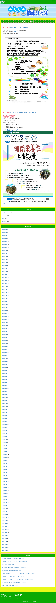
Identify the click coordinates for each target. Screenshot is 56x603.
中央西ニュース (5, 212)
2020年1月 (4, 451)
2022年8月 (4, 361)
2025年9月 (4, 250)
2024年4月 (4, 301)
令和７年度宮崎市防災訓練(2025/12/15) (11, 585)
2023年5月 (4, 334)
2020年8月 (4, 433)
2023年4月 (4, 337)
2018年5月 (4, 511)
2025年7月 (4, 256)
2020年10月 (4, 427)
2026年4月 (4, 229)
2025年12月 (4, 241)
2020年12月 (4, 421)
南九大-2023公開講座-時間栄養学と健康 (23, 113)
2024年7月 (4, 292)
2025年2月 (4, 271)
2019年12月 (4, 454)
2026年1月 (4, 238)
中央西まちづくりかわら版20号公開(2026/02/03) (13, 576)
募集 (3, 218)
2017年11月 (4, 529)
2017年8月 (4, 538)
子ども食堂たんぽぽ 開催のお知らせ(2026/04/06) (13, 558)
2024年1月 (4, 310)
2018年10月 (4, 496)
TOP (4, 203)
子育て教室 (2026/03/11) (8, 564)
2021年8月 (4, 397)
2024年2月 (4, 307)
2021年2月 (4, 415)
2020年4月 (4, 442)
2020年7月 (4, 436)
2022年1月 (4, 382)
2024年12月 (4, 277)
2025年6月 (4, 259)
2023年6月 (4, 331)
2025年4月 (4, 265)
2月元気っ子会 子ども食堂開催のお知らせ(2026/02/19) (14, 567)
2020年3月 (4, 445)
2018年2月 (4, 520)
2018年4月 (4, 514)
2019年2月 (4, 484)
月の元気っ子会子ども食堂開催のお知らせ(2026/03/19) (14, 561)
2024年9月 (4, 286)
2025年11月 (4, 244)
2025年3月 (4, 268)
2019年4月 (4, 478)
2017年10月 (4, 532)
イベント (4, 215)
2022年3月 (4, 376)
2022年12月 (4, 349)
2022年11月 (4, 352)
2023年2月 (4, 343)
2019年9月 (4, 463)
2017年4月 (4, 550)
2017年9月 (4, 535)
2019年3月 (4, 481)
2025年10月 (4, 247)
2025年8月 (4, 253)
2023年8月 (4, 325)
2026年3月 (4, 232)
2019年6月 (4, 472)
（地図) (15, 32)
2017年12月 (4, 526)
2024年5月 (4, 298)
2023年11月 (4, 316)
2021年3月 (4, 412)
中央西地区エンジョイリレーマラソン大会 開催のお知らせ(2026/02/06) (18, 573)
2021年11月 (4, 388)
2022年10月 (4, 355)
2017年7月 (4, 541)
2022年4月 (4, 373)
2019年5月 (4, 475)
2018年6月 (4, 508)
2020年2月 (4, 448)
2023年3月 (4, 340)
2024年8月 (4, 289)
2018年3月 (4, 517)
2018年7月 (4, 505)
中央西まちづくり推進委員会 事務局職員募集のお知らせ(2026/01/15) (18, 579)
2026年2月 (4, 235)
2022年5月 (4, 370)
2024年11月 (4, 280)
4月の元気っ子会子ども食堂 (19, 27)
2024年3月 (4, 304)
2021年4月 (4, 409)
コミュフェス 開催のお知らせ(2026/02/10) (11, 570)
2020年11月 (4, 424)
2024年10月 (4, 283)
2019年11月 (4, 457)
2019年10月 (4, 460)
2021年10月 (4, 391)
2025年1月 (4, 274)
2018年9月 (4, 499)
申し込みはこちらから (11, 130)
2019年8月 (4, 466)
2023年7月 (4, 328)
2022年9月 (4, 358)
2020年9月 (4, 430)
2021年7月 (4, 400)
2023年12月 (4, 313)
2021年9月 (4, 394)
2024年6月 (4, 295)
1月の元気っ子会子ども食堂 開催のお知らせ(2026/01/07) (15, 582)
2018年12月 (4, 490)
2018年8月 (4, 502)
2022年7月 (4, 364)
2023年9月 (4, 322)
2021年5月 (4, 406)
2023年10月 (4, 319)
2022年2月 (4, 379)
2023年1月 (4, 346)
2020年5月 (4, 439)
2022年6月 (4, 367)
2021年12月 (4, 385)
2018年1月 (4, 523)
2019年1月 (4, 487)
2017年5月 (4, 547)
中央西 (3, 2)
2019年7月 (4, 469)
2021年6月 (4, 403)
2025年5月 (4, 262)
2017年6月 (4, 544)
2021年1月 (4, 418)
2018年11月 (4, 493)
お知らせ (4, 221)
